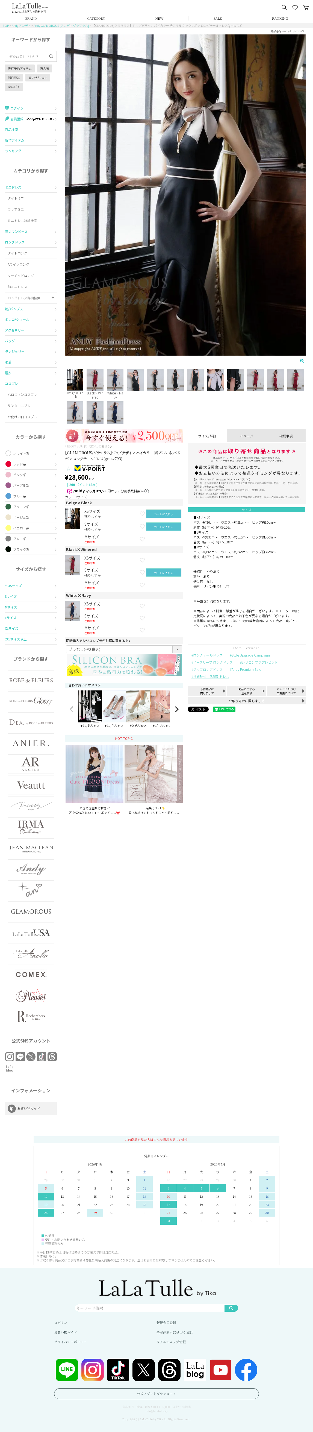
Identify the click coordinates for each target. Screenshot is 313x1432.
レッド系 (19, 464)
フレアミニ (16, 209)
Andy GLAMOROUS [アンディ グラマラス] (61, 25)
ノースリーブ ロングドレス (213, 662)
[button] (71, 709)
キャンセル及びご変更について (286, 691)
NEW (159, 18)
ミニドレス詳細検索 (22, 220)
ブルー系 (19, 496)
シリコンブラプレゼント (260, 662)
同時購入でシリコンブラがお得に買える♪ (99, 640)
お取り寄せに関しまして (247, 700)
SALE (218, 18)
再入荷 (44, 68)
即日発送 (14, 77)
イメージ (246, 436)
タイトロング (17, 253)
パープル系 (21, 485)
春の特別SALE (37, 77)
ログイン (60, 1322)
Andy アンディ (21, 25)
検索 (231, 1308)
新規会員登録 (166, 1322)
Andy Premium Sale (246, 669)
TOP (6, 25)
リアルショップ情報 (171, 1341)
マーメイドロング (21, 275)
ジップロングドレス (208, 669)
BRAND (31, 18)
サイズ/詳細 (207, 436)
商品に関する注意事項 (246, 691)
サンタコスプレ (19, 405)
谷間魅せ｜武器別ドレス (211, 676)
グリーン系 (21, 506)
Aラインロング (18, 264)
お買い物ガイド (65, 1332)
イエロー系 (21, 528)
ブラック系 (21, 549)
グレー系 (19, 538)
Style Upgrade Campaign (251, 655)
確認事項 (286, 436)
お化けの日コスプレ (22, 416)
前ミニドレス (17, 286)
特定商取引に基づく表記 (174, 1332)
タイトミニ (16, 198)
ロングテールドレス (208, 655)
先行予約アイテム (20, 68)
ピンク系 (19, 474)
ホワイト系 (21, 453)
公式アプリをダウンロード (156, 1393)
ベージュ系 (21, 517)
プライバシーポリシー (70, 1341)
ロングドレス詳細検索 (24, 297)
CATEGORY (96, 18)
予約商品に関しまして (207, 691)
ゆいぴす (14, 86)
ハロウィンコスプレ (22, 394)
